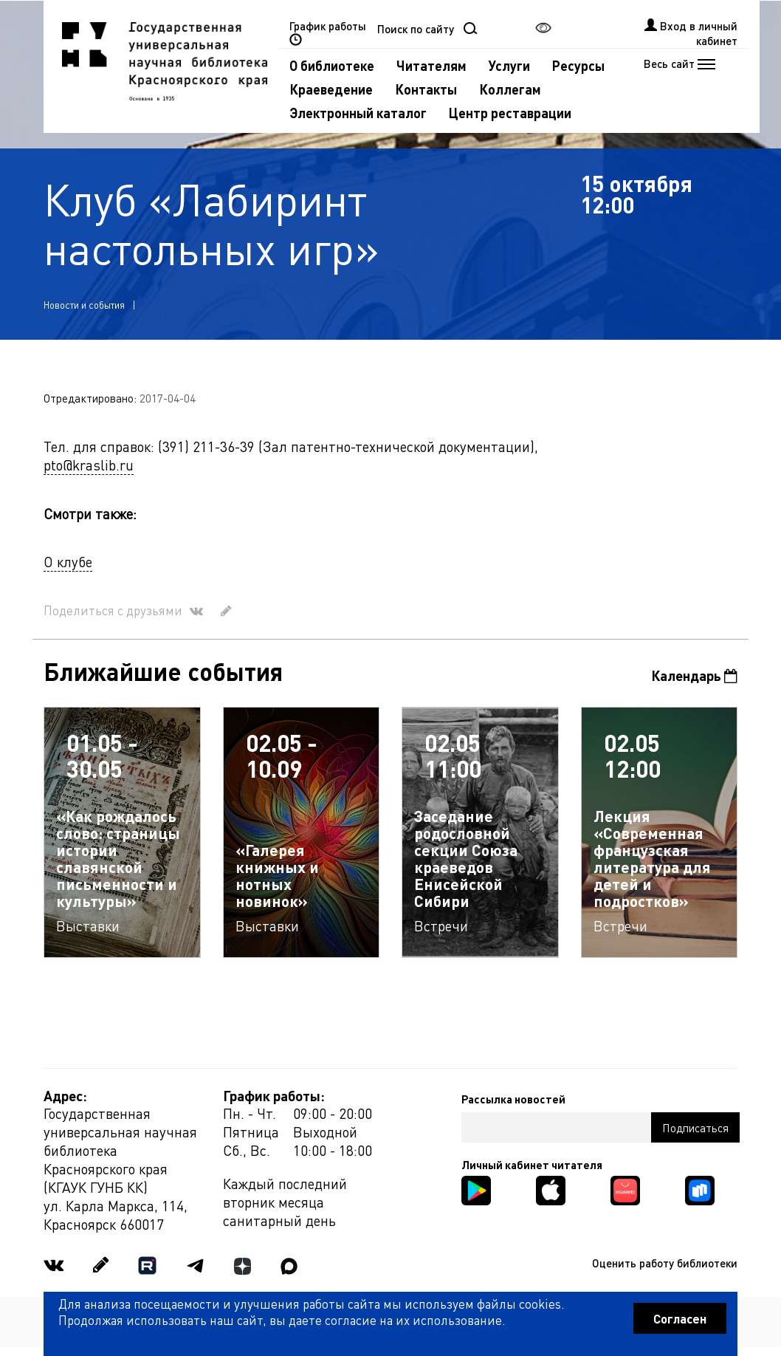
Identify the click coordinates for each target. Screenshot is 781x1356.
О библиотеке (331, 65)
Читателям (431, 65)
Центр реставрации (510, 112)
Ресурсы (578, 65)
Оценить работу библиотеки (664, 1263)
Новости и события (84, 304)
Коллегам (510, 89)
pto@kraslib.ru (89, 465)
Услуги (509, 65)
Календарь (694, 675)
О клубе (68, 561)
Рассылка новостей (513, 1099)
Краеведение (331, 89)
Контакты (426, 89)
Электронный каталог (358, 112)
